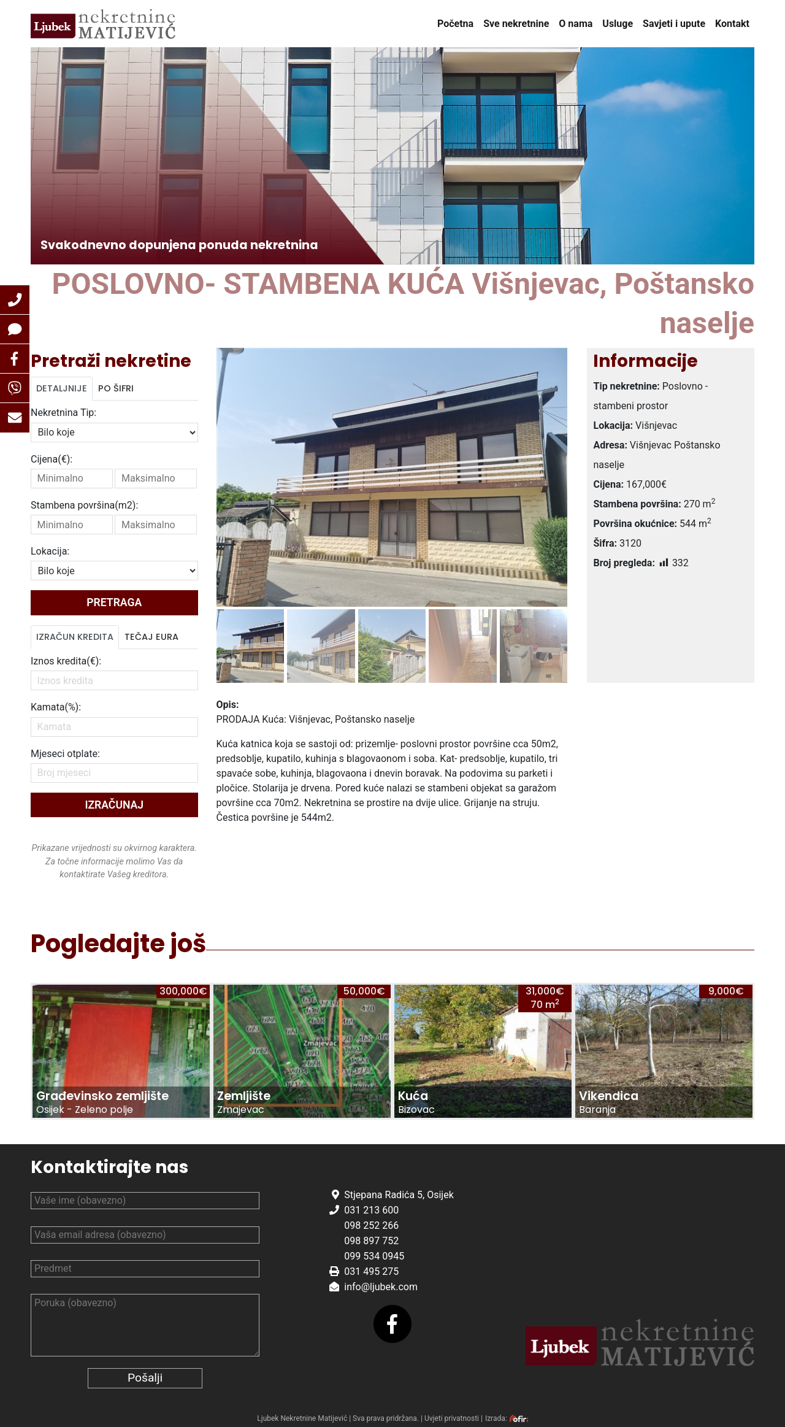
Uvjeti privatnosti (451, 1418)
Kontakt (732, 23)
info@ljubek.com (381, 1287)
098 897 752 (371, 1241)
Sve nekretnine (516, 23)
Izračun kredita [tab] (74, 637)
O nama (575, 23)
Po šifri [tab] (116, 388)
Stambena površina (84, 505)
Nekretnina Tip (63, 412)
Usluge (617, 23)
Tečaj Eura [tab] (151, 637)
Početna (455, 23)
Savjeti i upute (674, 23)
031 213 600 (371, 1210)
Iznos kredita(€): (66, 661)
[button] (14, 300)
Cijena (51, 459)
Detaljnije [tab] (61, 388)
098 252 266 (371, 1225)
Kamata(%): (56, 707)
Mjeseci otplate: (65, 754)
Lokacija (50, 551)
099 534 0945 (374, 1256)
